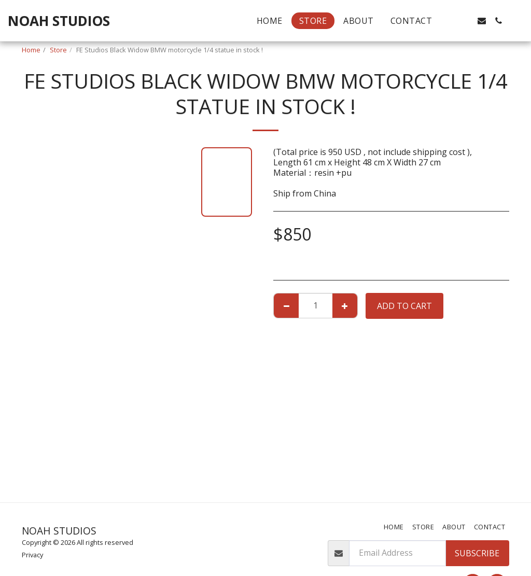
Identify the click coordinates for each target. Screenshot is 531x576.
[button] (448, 21)
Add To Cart (404, 306)
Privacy (32, 554)
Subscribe (477, 553)
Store (58, 49)
